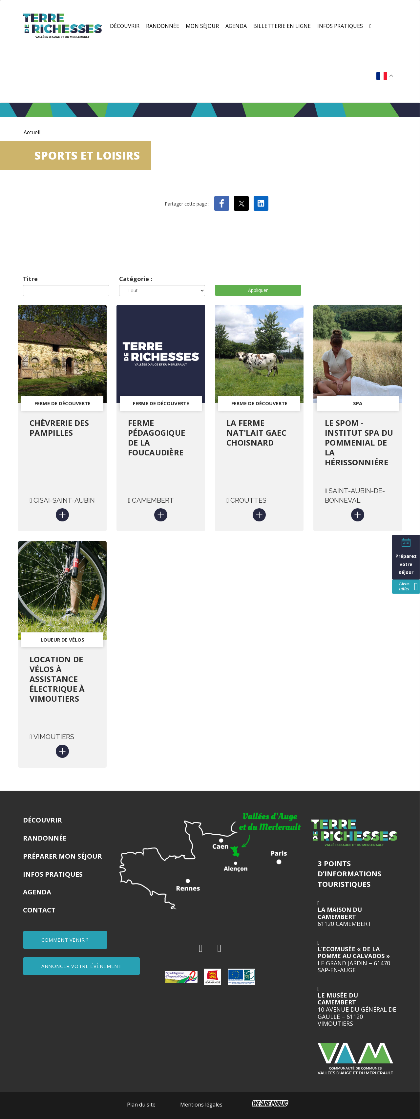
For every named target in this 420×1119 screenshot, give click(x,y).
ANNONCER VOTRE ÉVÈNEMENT (81, 966)
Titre (30, 279)
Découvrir (124, 26)
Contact (39, 910)
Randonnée (162, 26)
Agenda (236, 26)
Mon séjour (202, 26)
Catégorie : (135, 279)
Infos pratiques (340, 26)
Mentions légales (201, 1104)
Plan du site (141, 1104)
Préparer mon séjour (62, 856)
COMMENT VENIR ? (65, 939)
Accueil (32, 132)
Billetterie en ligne (282, 26)
